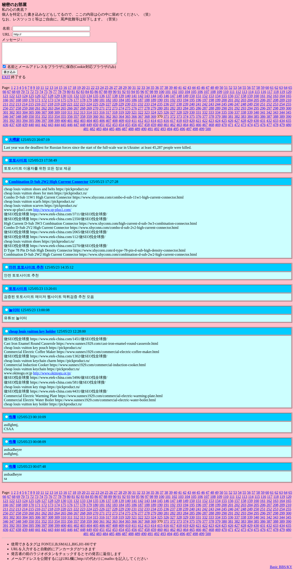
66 (4, 96)
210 (288, 104)
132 (76, 100)
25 (106, 92)
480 (288, 129)
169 (25, 104)
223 (82, 108)
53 (235, 92)
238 (179, 108)
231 (134, 108)
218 (50, 108)
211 (5, 108)
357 (76, 121)
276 (134, 112)
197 (205, 104)
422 (205, 125)
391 (5, 125)
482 (92, 133)
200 (224, 104)
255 (288, 108)
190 (160, 104)
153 (211, 100)
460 (160, 129)
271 (102, 112)
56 (249, 92)
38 (166, 92)
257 (12, 112)
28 (120, 92)
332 (205, 116)
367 (140, 121)
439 (25, 129)
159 (250, 100)
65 (290, 92)
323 (147, 116)
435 (288, 125)
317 (108, 116)
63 (281, 92)
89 (110, 96)
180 (95, 104)
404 (89, 125)
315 (95, 116)
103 (181, 96)
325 (160, 116)
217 (44, 108)
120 (288, 96)
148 (179, 100)
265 (63, 112)
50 (221, 92)
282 (172, 112)
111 (232, 96)
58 (258, 92)
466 (198, 129)
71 (27, 96)
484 (105, 133)
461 (166, 129)
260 (31, 112)
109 (219, 96)
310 (63, 116)
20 (83, 92)
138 (115, 100)
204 (250, 104)
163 (275, 100)
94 (133, 96)
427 (237, 125)
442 (44, 129)
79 (64, 96)
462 (172, 129)
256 (5, 112)
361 (102, 121)
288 (211, 112)
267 (76, 112)
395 (31, 125)
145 (160, 100)
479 (282, 129)
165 (288, 100)
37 (161, 92)
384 (250, 121)
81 (73, 96)
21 (88, 92)
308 (50, 116)
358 (82, 121)
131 (70, 100)
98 (151, 96)
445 (63, 129)
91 (119, 96)
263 (50, 112)
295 (256, 112)
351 (37, 121)
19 (79, 92)
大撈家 (14, 144)
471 (230, 129)
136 (102, 100)
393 (18, 125)
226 (102, 108)
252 (269, 108)
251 (263, 108)
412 (140, 125)
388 (275, 121)
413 (147, 125)
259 (25, 112)
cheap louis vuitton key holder (32, 335)
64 (285, 92)
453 (115, 129)
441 (37, 129)
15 (60, 92)
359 (89, 121)
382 (237, 121)
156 (230, 100)
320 (127, 116)
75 (46, 96)
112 (238, 96)
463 (179, 129)
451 (102, 129)
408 (115, 125)
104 (187, 96)
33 (143, 92)
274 (121, 112)
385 (256, 121)
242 (205, 108)
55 (244, 92)
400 (63, 125)
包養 (12, 421)
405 (95, 125)
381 (230, 121)
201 (230, 104)
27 (115, 92)
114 (250, 96)
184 (121, 104)
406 (102, 125)
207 (269, 104)
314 (89, 116)
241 (198, 108)
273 (115, 112)
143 (147, 100)
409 (121, 125)
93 (128, 96)
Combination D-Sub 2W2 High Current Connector (48, 186)
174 (57, 104)
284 (185, 112)
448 (82, 129)
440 (31, 129)
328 (179, 116)
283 (179, 112)
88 (105, 96)
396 (37, 125)
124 (25, 100)
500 (208, 133)
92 (124, 96)
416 (166, 125)
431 (263, 125)
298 (275, 112)
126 (37, 100)
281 (166, 112)
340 (256, 116)
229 (121, 108)
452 (108, 129)
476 (263, 129)
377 (205, 121)
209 (282, 104)
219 (57, 108)
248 (243, 108)
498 (195, 133)
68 (13, 96)
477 (269, 129)
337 (237, 116)
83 (82, 96)
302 (12, 116)
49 (216, 92)
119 (282, 96)
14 (56, 92)
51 (226, 92)
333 (211, 116)
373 (179, 121)
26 (111, 92)
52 (230, 92)
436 (5, 129)
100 (161, 96)
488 (131, 133)
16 (65, 92)
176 (70, 104)
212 (12, 108)
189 (153, 104)
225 (95, 108)
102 (174, 96)
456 (134, 129)
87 (101, 96)
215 (31, 108)
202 (237, 104)
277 (140, 112)
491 (150, 133)
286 (198, 112)
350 (31, 121)
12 (46, 92)
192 (172, 104)
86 (96, 96)
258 (18, 112)
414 (153, 125)
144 (153, 100)
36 (157, 92)
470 (224, 129)
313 (82, 116)
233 (147, 108)
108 (213, 96)
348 (18, 121)
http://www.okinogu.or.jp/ (52, 377)
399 (57, 125)
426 (230, 125)
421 (198, 125)
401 (70, 125)
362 (108, 121)
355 (63, 121)
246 (230, 108)
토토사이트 (18, 164)
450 (95, 129)
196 (198, 104)
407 (108, 125)
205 (256, 104)
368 (147, 121)
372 (172, 121)
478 (275, 129)
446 (70, 129)
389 (282, 121)
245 (224, 108)
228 (115, 108)
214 (25, 108)
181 (102, 104)
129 (57, 100)
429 (250, 125)
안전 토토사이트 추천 (26, 271)
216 (37, 108)
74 (41, 96)
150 (192, 100)
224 (89, 108)
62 (276, 92)
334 (217, 116)
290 (224, 112)
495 (176, 133)
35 (152, 92)
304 (25, 116)
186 (134, 104)
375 (192, 121)
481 (86, 133)
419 (185, 125)
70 (23, 96)
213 (18, 108)
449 (89, 129)
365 (127, 121)
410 (127, 125)
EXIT (6, 81)
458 (147, 129)
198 (211, 104)
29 (125, 92)
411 (134, 125)
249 (250, 108)
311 (69, 116)
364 (121, 121)
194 (185, 104)
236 (166, 108)
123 (18, 100)
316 (102, 116)
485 (111, 133)
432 (269, 125)
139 (121, 100)
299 (282, 112)
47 (207, 92)
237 (172, 108)
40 (175, 92)
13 (51, 92)
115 (257, 96)
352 (44, 121)
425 (224, 125)
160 (256, 100)
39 (170, 92)
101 (168, 96)
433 (275, 125)
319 (121, 116)
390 (288, 121)
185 (127, 104)
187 (140, 104)
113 (244, 96)
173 (50, 104)
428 (243, 125)
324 (153, 116)
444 (57, 129)
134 (89, 100)
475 (256, 129)
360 (95, 121)
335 (224, 116)
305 (31, 116)
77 (55, 96)
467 (205, 129)
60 (267, 92)
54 (239, 92)
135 (95, 100)
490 (144, 133)
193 (179, 104)
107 (206, 96)
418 (179, 125)
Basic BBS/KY (281, 571)
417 (172, 125)
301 (5, 116)
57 (253, 92)
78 (59, 96)
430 (256, 125)
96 (142, 96)
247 (237, 108)
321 (134, 116)
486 (118, 133)
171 (37, 104)
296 (263, 112)
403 (82, 125)
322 (140, 116)
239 (185, 108)
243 (211, 108)
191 (166, 104)
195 (192, 104)
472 (237, 129)
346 (5, 121)
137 (108, 100)
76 (50, 96)
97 (147, 96)
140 (127, 100)
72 (32, 96)
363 (115, 121)
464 (185, 129)
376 (198, 121)
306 (37, 116)
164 (282, 100)
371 (166, 121)
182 (108, 104)
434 (282, 125)
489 (137, 133)
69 (18, 96)
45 (198, 92)
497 (189, 133)
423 (211, 125)
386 (263, 121)
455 (127, 129)
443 (50, 129)
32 (138, 92)
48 (212, 92)
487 (124, 133)
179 (89, 104)
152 (205, 100)
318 (115, 116)
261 (37, 112)
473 (243, 129)
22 (92, 92)
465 (192, 129)
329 (185, 116)
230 (127, 108)
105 (193, 96)
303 (18, 116)
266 (70, 112)
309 (57, 116)
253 (275, 108)
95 (137, 96)
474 (250, 129)
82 (78, 96)
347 (12, 121)
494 (169, 133)
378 (211, 121)
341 (263, 116)
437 (12, 129)
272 (108, 112)
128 (50, 100)
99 (156, 96)
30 (129, 92)
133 (82, 100)
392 (12, 125)
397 (44, 125)
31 (134, 92)
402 (76, 125)
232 (140, 108)
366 (134, 121)
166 (5, 104)
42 (184, 92)
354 (57, 121)
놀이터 (14, 314)
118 (276, 96)
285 (192, 112)
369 (153, 121)
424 (217, 125)
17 (69, 92)
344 (282, 116)
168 (18, 104)
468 (211, 129)
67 (9, 96)
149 (185, 100)
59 (262, 92)
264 (57, 112)
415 (160, 125)
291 (230, 112)
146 (166, 100)
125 (31, 100)
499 (201, 133)
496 (182, 133)
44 (193, 92)
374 (185, 121)
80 (69, 96)
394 (25, 125)
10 (38, 92)
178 (82, 104)
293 (243, 112)
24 (102, 92)
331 (198, 116)
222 (76, 108)
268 (82, 112)
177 (76, 104)
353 (50, 121)
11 (42, 92)
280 (160, 112)
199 (217, 104)
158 (243, 100)
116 (263, 96)
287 (205, 112)
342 (269, 116)
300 (288, 112)
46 (203, 92)
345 (288, 116)
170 (31, 104)
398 (50, 125)
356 (70, 121)
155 (224, 100)
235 (160, 108)
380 (224, 121)
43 (189, 92)
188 (147, 104)
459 (153, 129)
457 (140, 129)
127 (44, 100)
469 (217, 129)
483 (99, 133)
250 (256, 108)
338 (243, 116)
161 (263, 100)
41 (180, 92)
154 (217, 100)
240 (192, 108)
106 (200, 96)
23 (97, 92)
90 (114, 96)
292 (237, 112)
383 (243, 121)
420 (192, 125)
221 (70, 108)
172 (44, 104)
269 (89, 112)
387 (269, 121)
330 (192, 116)
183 (115, 104)
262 (44, 112)
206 (263, 104)
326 (166, 116)
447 (76, 129)
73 (36, 96)
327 (172, 116)
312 (76, 116)
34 (148, 92)
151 (198, 100)
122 (12, 100)
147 (172, 100)
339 (250, 116)
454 (121, 129)
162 (269, 100)
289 (217, 112)
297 (269, 112)
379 (217, 121)
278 (147, 112)
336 (230, 116)
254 (282, 108)
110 (225, 96)
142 (140, 100)
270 (95, 112)
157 (237, 100)
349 (25, 121)
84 (87, 96)
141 (134, 100)
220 (63, 108)
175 (63, 104)
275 (127, 112)
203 (243, 104)
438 (18, 129)
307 (44, 116)
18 (74, 92)
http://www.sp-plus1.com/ (52, 214)
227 (108, 108)
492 (156, 133)
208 (275, 104)
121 (5, 100)
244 (217, 108)
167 (12, 104)
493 (163, 133)
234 (153, 108)
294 (250, 112)
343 (275, 116)
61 (272, 92)
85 (91, 96)
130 (63, 100)
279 (153, 112)
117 (269, 96)
